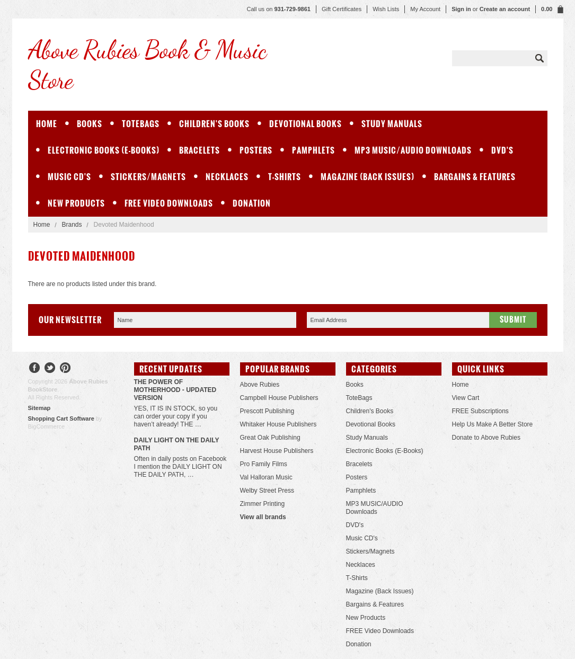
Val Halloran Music (266, 477)
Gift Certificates (341, 9)
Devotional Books (305, 124)
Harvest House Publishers (277, 451)
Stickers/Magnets (148, 177)
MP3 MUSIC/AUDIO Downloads (413, 150)
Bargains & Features (475, 177)
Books (89, 124)
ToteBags (141, 124)
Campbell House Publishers (279, 398)
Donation (252, 203)
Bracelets (199, 150)
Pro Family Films (263, 464)
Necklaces (227, 177)
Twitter (50, 369)
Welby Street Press (267, 490)
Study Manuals (391, 124)
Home (41, 224)
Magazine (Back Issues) (367, 177)
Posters (256, 150)
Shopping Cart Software (61, 418)
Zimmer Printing (262, 503)
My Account (425, 9)
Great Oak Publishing (270, 437)
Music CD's (69, 177)
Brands (72, 224)
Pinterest (65, 369)
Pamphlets (313, 150)
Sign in (461, 9)
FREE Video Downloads (169, 203)
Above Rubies (260, 384)
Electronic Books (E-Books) (104, 150)
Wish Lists (386, 9)
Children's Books (214, 124)
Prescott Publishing (267, 411)
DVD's (502, 150)
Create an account (505, 9)
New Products (76, 203)
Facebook (34, 369)
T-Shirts (284, 177)
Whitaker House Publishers (278, 424)
